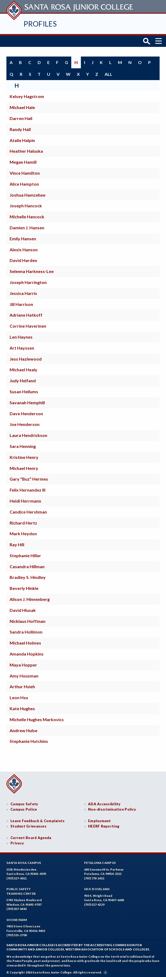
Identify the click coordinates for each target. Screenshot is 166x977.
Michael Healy (23, 368)
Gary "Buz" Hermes (29, 477)
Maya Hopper (23, 663)
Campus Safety (24, 802)
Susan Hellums (24, 389)
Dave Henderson (26, 411)
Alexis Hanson (24, 247)
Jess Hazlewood (26, 357)
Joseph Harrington (28, 280)
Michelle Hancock (27, 215)
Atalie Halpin (22, 138)
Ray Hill (17, 543)
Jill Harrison (21, 302)
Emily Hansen (23, 236)
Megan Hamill (23, 160)
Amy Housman (24, 674)
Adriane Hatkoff (26, 313)
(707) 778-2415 (94, 876)
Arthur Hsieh (22, 685)
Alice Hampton (24, 182)
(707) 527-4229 (94, 903)
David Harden (23, 258)
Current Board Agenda (31, 836)
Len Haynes (21, 335)
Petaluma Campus (100, 861)
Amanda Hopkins (27, 652)
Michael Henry (24, 466)
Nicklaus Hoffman (27, 619)
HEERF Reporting (103, 824)
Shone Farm (16, 918)
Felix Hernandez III (27, 488)
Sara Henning (23, 444)
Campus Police (23, 808)
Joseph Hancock (26, 204)
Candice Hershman (28, 510)
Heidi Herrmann (25, 499)
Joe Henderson (24, 422)
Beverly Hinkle (24, 586)
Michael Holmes (25, 641)
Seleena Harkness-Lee (32, 269)
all (108, 72)
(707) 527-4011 (16, 876)
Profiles (40, 23)
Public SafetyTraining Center (21, 890)
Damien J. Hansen (27, 226)
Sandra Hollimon (26, 630)
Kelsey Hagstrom (27, 95)
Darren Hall (21, 116)
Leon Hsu (19, 696)
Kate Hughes (22, 707)
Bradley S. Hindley (28, 575)
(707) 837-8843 (16, 907)
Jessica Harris (23, 291)
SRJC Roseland (97, 887)
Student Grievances (28, 824)
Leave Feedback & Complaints (37, 819)
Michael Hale (22, 105)
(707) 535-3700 (16, 933)
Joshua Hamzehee (27, 193)
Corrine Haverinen (28, 324)
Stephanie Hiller (25, 553)
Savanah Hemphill (27, 400)
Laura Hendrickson (28, 433)
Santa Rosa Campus (23, 861)
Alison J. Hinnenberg (30, 597)
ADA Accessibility (104, 802)
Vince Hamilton (25, 171)
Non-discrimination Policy (112, 808)
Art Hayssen (22, 346)
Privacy (17, 841)
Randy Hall (20, 127)
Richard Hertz (23, 521)
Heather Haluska (26, 149)
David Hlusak (23, 608)
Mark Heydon (23, 532)
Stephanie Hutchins (29, 739)
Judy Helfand (23, 379)
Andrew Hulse (23, 728)
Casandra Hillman (27, 564)
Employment (99, 819)
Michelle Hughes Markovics (37, 717)
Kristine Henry (24, 455)
